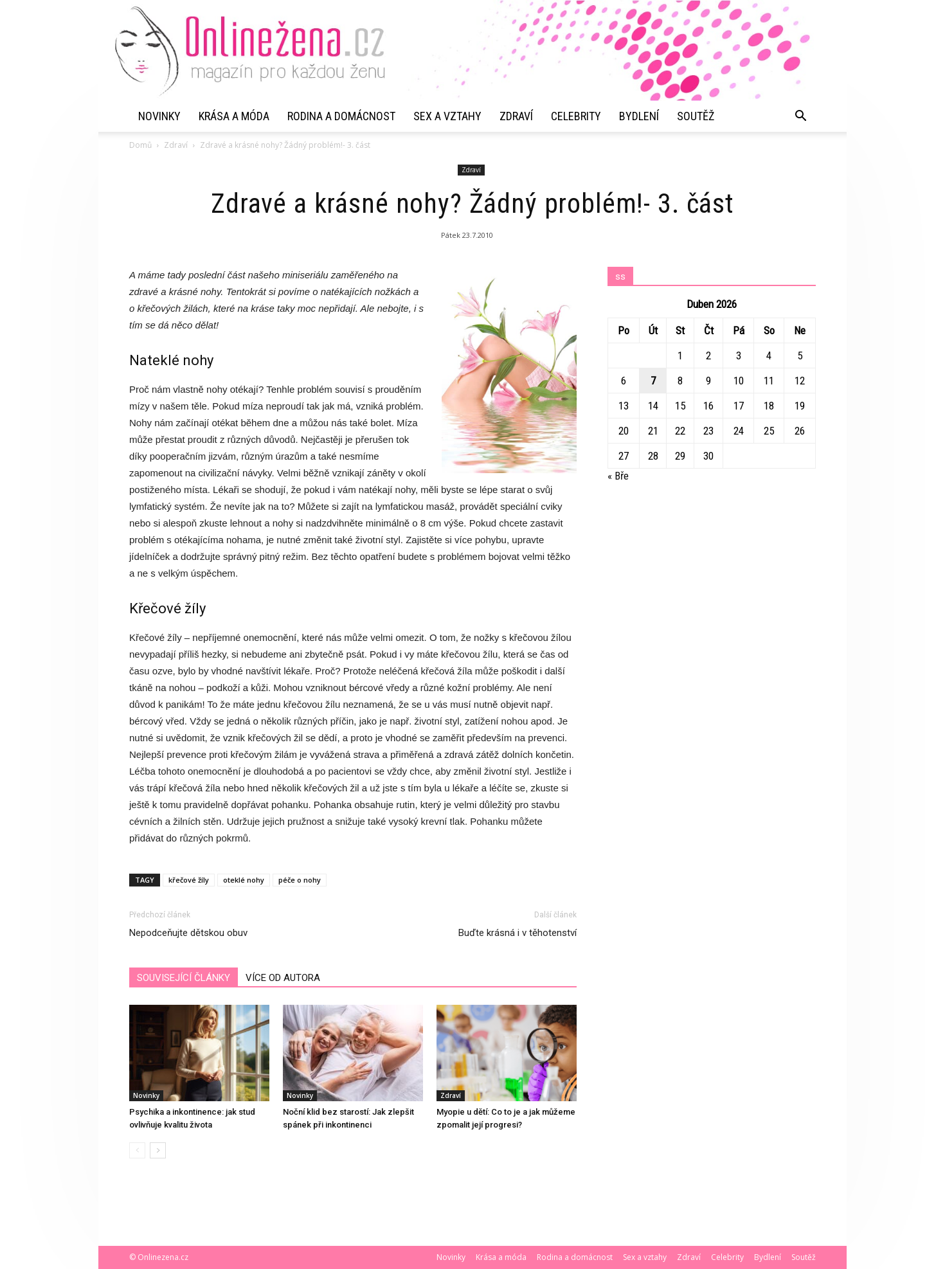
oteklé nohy (243, 880)
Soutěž (695, 116)
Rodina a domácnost (341, 116)
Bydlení (639, 116)
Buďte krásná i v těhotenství (517, 933)
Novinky (159, 116)
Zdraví (516, 116)
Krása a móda (234, 116)
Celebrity (576, 116)
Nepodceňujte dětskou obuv (188, 933)
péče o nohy (299, 880)
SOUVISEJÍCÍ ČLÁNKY (183, 978)
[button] (800, 116)
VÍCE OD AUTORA (283, 978)
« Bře (618, 475)
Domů (140, 145)
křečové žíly (188, 880)
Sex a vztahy (447, 116)
